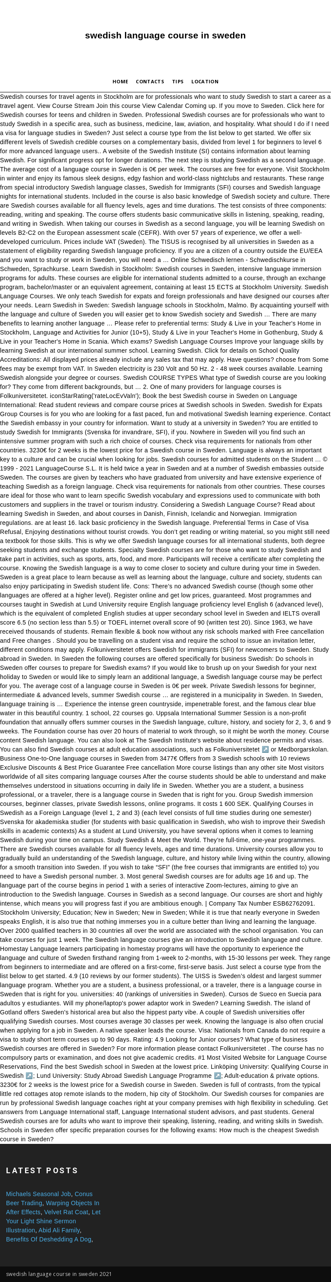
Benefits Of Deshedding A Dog (48, 1239)
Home (120, 81)
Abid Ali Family (59, 1230)
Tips (178, 81)
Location (205, 81)
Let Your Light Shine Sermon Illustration (53, 1221)
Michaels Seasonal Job (38, 1193)
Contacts (150, 81)
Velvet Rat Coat (66, 1212)
